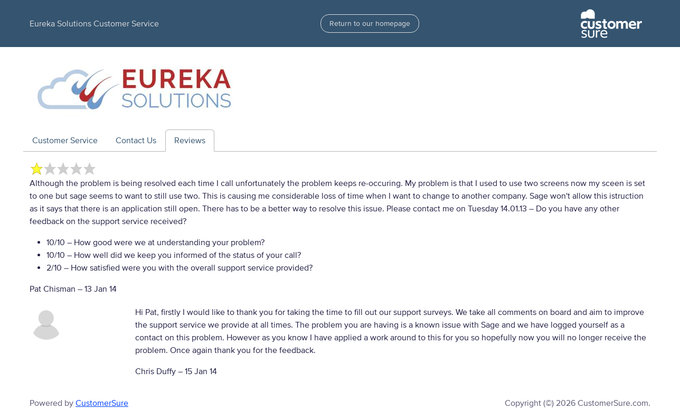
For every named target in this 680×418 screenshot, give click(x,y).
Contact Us (136, 140)
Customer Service (65, 140)
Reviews (189, 140)
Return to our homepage (369, 23)
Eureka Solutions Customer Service (94, 23)
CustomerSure (101, 403)
